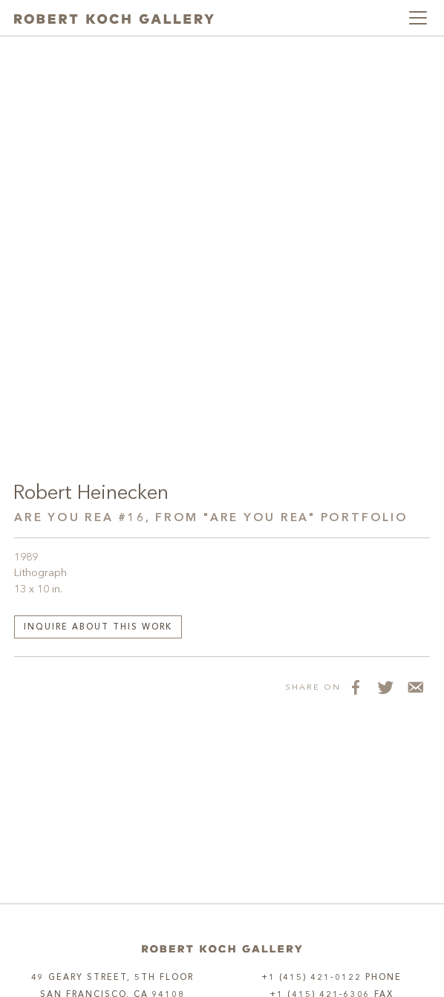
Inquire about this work (98, 628)
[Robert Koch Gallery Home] (114, 17)
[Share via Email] (415, 687)
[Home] (222, 948)
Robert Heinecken (91, 493)
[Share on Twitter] (385, 687)
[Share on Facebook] (356, 687)
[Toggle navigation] (418, 18)
